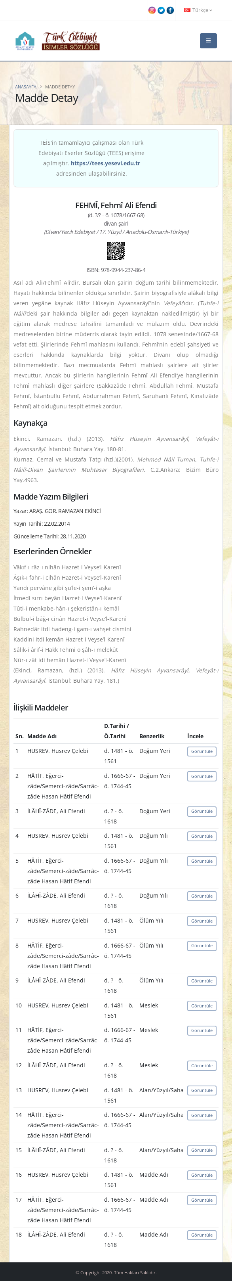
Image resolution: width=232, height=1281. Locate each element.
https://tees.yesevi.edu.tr (105, 163)
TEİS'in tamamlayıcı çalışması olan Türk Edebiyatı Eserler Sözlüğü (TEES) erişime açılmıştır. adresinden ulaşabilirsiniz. (91, 158)
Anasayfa (25, 87)
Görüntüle (202, 751)
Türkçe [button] (198, 10)
